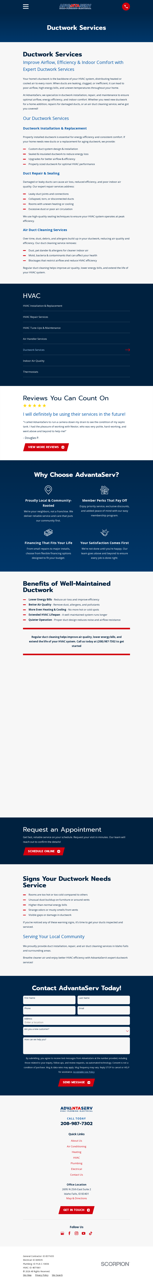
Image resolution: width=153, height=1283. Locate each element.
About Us (76, 988)
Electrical (76, 1016)
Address (28, 866)
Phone (27, 856)
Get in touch (76, 1058)
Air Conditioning (76, 994)
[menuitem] (76, 307)
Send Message (76, 930)
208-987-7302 (77, 971)
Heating (76, 999)
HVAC (76, 1005)
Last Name (84, 845)
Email (81, 856)
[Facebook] (69, 1081)
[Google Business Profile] (62, 1081)
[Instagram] (76, 1081)
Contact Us (76, 1022)
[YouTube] (83, 1081)
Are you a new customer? (36, 876)
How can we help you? (35, 887)
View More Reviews (46, 447)
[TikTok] (90, 1081)
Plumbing (76, 1011)
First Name (29, 845)
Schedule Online (44, 698)
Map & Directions (76, 1046)
